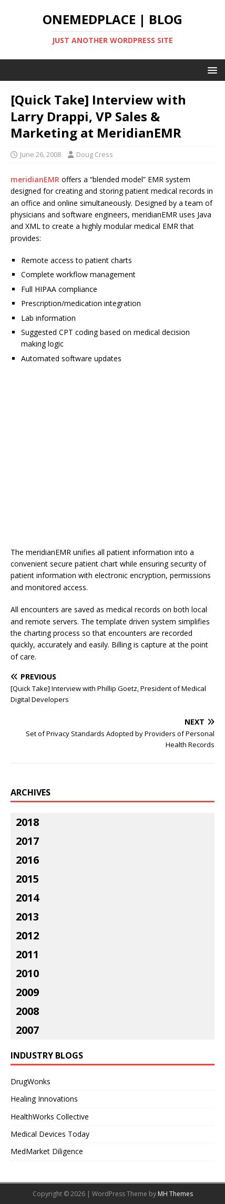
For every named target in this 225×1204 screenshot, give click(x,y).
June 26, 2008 (40, 154)
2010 (27, 973)
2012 (27, 935)
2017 (27, 841)
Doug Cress (94, 154)
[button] (210, 69)
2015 (27, 879)
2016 (27, 860)
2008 (27, 1011)
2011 (27, 954)
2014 (27, 898)
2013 (27, 916)
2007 (27, 1030)
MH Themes (175, 1193)
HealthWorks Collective (50, 1117)
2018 (27, 822)
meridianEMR (35, 179)
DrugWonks (30, 1081)
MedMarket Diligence (47, 1151)
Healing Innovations (44, 1099)
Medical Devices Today (50, 1134)
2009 (27, 992)
